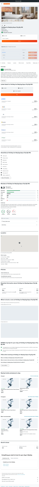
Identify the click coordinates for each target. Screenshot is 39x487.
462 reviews (10, 32)
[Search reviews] (20, 218)
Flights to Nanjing (6, 464)
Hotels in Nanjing (5, 465)
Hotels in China (15, 486)
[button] (38, 1)
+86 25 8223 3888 (4, 31)
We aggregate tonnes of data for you (20, 479)
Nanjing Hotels (27, 486)
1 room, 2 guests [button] (5, 38)
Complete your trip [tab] (5, 458)
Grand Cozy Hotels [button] (4, 429)
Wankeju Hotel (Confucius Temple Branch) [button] (8, 410)
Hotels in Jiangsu (21, 486)
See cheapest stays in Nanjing (33, 396)
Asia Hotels (10, 486)
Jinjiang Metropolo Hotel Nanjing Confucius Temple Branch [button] (28, 430)
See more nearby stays (34, 375)
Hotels (7, 486)
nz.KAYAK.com (3, 486)
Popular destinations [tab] (14, 458)
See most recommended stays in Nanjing (31, 416)
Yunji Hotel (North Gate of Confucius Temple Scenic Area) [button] (28, 411)
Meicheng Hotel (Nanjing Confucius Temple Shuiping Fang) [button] (10, 390)
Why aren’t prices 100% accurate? (20, 481)
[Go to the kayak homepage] (6, 3)
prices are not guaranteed (21, 474)
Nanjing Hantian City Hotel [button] (24, 388)
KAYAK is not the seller (20, 477)
